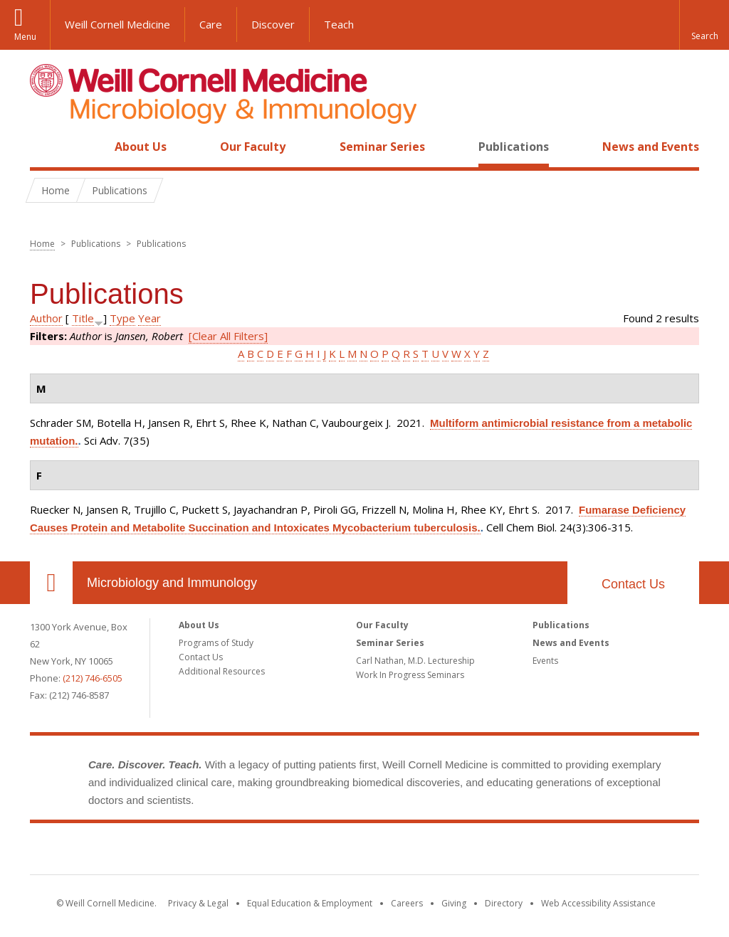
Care (210, 24)
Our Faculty (252, 146)
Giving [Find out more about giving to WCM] (453, 903)
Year (149, 318)
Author (46, 318)
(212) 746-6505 (92, 678)
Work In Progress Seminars (410, 675)
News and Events (650, 146)
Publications (513, 146)
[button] (704, 25)
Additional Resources (222, 671)
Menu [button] (25, 37)
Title (83, 318)
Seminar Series (382, 146)
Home (45, 146)
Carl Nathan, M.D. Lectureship (415, 661)
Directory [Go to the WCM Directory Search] (504, 903)
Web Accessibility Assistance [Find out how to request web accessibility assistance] (598, 903)
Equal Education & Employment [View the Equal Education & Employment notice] (309, 903)
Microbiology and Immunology (172, 583)
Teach (339, 24)
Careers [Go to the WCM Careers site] (407, 903)
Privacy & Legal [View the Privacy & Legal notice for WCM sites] (198, 903)
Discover (273, 24)
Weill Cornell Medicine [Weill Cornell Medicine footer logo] (364, 851)
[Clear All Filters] (228, 336)
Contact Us (633, 584)
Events (545, 661)
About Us (141, 146)
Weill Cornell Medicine (117, 24)
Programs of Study (216, 643)
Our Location (51, 582)
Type (122, 318)
